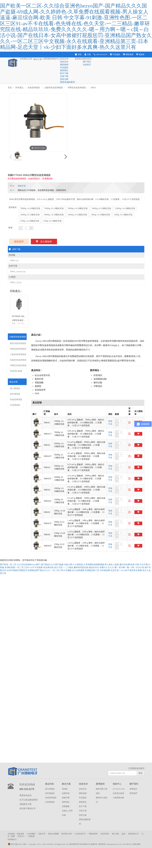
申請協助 (115, 54)
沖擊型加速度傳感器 (76, 88)
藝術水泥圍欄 (53, 834)
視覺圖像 (66, 806)
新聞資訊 (79, 59)
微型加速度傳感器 (18, 343)
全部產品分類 (27, 59)
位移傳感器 (15, 405)
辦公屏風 (115, 834)
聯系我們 (87, 59)
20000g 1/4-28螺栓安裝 (125, 208)
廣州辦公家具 (67, 834)
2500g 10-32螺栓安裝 (52, 221)
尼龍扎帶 (41, 834)
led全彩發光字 (80, 834)
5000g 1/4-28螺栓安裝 (100, 215)
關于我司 (87, 62)
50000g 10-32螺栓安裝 (101, 208)
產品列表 (49, 784)
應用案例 (48, 59)
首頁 (10, 88)
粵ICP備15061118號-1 (18, 844)
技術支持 (65, 59)
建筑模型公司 (133, 834)
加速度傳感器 (34, 88)
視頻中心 (56, 59)
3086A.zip (14, 260)
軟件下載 (64, 73)
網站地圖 (136, 844)
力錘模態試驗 (118, 798)
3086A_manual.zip (17, 271)
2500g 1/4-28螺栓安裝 (29, 221)
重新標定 (64, 70)
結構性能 (66, 793)
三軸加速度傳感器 (18, 354)
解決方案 (39, 58)
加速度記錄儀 (16, 371)
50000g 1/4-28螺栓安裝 (78, 208)
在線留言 (87, 65)
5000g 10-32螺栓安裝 (123, 215)
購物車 (140, 54)
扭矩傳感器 (15, 394)
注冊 (87, 54)
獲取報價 (128, 54)
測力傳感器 (15, 388)
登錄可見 (22, 186)
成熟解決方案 (25, 804)
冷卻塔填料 (104, 834)
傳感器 (65, 789)
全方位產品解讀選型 (28, 800)
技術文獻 (64, 79)
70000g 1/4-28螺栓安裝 (30, 208)
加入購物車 (44, 241)
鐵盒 (123, 834)
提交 (140, 773)
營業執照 (101, 844)
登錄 (78, 54)
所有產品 (19, 88)
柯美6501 (21, 836)
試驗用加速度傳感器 (54, 88)
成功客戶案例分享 (27, 808)
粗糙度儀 (20, 834)
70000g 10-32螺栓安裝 (54, 208)
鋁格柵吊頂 (12, 839)
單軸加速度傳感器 (18, 349)
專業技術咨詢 (25, 795)
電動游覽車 (93, 834)
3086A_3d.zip (16, 282)
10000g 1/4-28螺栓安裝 (54, 215)
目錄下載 (64, 76)
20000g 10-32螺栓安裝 (30, 215)
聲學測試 (66, 802)
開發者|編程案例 (67, 82)
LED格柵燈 (31, 834)
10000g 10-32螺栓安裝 (77, 215)
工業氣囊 (30, 836)
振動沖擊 (66, 798)
